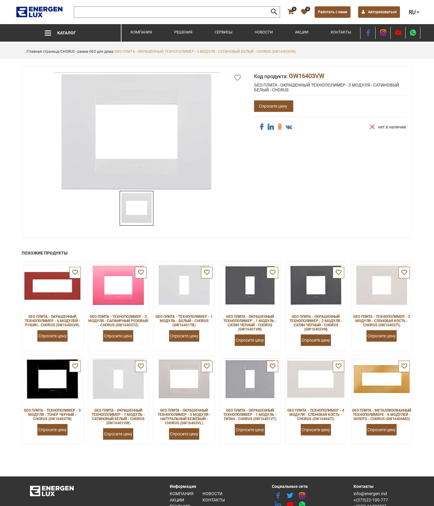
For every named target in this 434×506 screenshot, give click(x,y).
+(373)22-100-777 (371, 500)
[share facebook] (261, 126)
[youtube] (398, 33)
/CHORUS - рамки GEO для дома (86, 51)
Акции (301, 32)
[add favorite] (237, 78)
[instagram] (383, 33)
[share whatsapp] (413, 33)
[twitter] (290, 495)
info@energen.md (370, 493)
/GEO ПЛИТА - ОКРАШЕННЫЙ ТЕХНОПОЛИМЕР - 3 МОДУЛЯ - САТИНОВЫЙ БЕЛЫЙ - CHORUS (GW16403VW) (204, 51)
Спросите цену (273, 106)
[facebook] (367, 33)
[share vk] (288, 127)
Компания (141, 32)
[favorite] (304, 12)
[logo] (40, 12)
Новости (264, 32)
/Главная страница (42, 51)
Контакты (341, 32)
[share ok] (279, 126)
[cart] (291, 12)
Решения (183, 32)
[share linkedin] (270, 126)
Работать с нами (332, 12)
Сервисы (223, 32)
